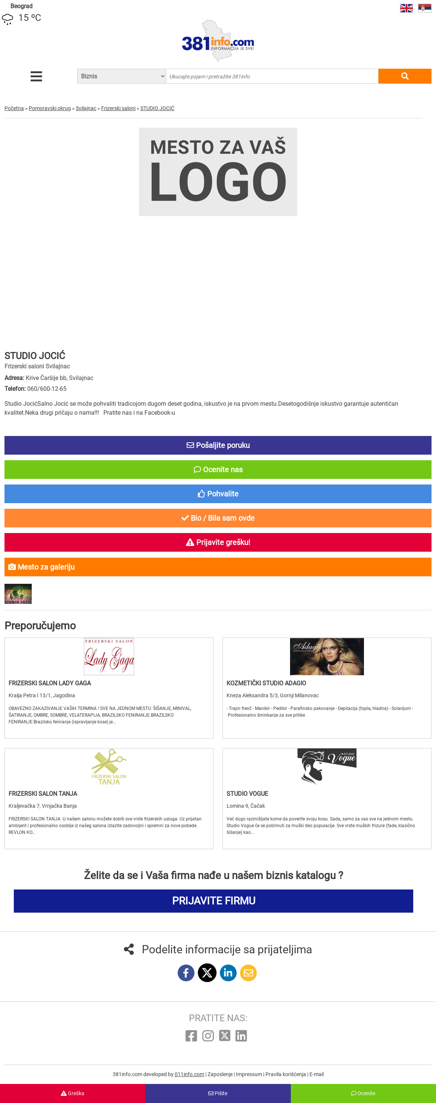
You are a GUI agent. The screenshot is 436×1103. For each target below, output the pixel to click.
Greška (72, 1093)
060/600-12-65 (46, 388)
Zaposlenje (221, 1074)
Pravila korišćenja (286, 1074)
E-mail (316, 1074)
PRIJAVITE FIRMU (213, 901)
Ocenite (363, 1093)
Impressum (249, 1074)
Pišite (217, 1093)
